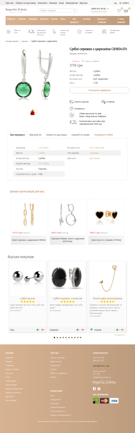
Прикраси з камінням (102, 20)
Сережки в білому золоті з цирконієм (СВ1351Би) (67, 240)
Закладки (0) (55, 399)
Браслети (44, 19)
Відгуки (83, 2)
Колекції (86, 19)
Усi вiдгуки (120, 334)
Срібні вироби (11, 381)
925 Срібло (43, 163)
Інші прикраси (74, 20)
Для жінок (95, 158)
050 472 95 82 (98, 357)
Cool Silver (43, 147)
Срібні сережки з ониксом (67, 298)
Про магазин (55, 365)
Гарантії (53, 369)
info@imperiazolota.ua (102, 377)
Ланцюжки (32, 19)
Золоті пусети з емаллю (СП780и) (106, 240)
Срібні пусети (27, 298)
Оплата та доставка (26, 2)
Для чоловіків (11, 400)
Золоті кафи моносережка (107, 298)
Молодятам (72, 2)
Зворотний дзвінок (57, 407)
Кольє (62, 19)
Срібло (41, 152)
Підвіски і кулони (12, 369)
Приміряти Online (103, 134)
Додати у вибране (90, 61)
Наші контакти (55, 361)
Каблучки (11, 19)
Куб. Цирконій (97, 147)
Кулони (54, 19)
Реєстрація (54, 403)
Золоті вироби (11, 385)
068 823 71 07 (98, 360)
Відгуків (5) (35, 134)
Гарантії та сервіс (80, 134)
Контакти (42, 2)
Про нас (10, 2)
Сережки (22, 19)
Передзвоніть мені (99, 11)
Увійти (124, 2)
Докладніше (15, 310)
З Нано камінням (121, 20)
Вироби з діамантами (14, 388)
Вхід (52, 395)
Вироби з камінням (13, 392)
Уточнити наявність (99, 90)
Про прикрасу (17, 134)
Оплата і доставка (57, 357)
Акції (61, 2)
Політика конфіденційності (60, 415)
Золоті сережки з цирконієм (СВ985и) (29, 240)
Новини (53, 2)
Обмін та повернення (58, 373)
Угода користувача (58, 411)
